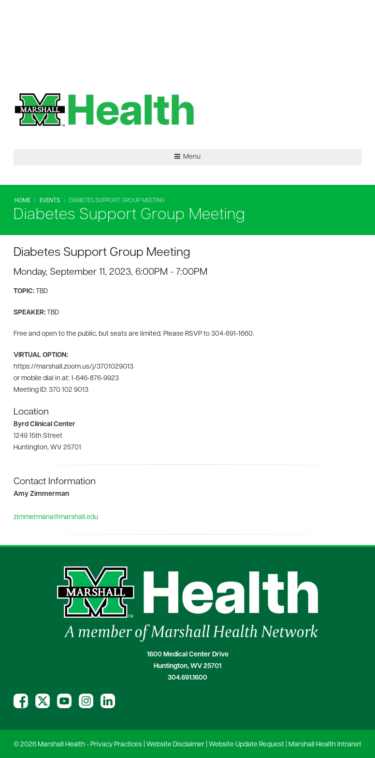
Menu (187, 157)
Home (22, 201)
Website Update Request (246, 744)
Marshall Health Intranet (324, 744)
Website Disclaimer (175, 744)
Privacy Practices (116, 744)
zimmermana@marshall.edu (56, 517)
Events (50, 201)
